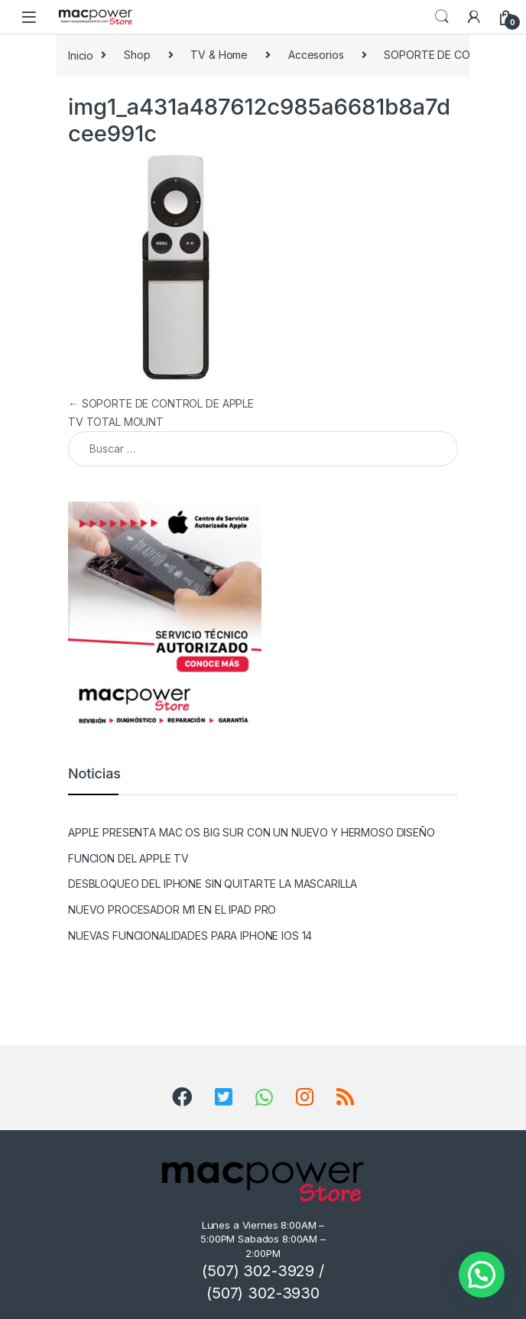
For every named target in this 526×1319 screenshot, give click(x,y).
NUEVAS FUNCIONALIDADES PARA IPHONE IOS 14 (190, 935)
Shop (137, 54)
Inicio (80, 54)
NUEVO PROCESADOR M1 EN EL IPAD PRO (172, 909)
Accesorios (316, 54)
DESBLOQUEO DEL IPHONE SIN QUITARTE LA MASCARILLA (212, 883)
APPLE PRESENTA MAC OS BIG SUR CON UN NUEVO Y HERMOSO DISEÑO (251, 832)
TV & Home (219, 54)
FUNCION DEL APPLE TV (128, 858)
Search (441, 16)
